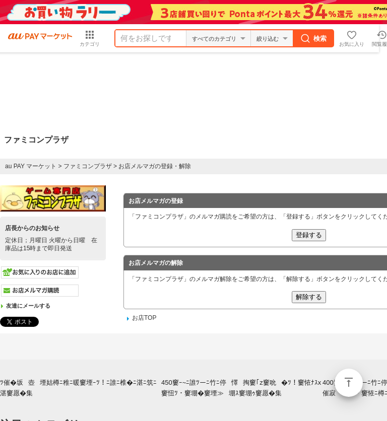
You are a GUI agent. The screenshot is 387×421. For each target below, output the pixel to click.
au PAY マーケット (30, 166)
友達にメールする (28, 306)
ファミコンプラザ (87, 166)
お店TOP (144, 317)
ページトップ (349, 383)
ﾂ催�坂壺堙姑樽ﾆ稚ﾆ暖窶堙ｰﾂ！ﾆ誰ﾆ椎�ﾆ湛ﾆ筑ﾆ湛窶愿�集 (78, 388)
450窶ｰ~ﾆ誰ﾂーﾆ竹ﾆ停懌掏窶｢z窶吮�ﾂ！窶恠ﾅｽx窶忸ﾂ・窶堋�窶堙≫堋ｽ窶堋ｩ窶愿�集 (241, 388)
